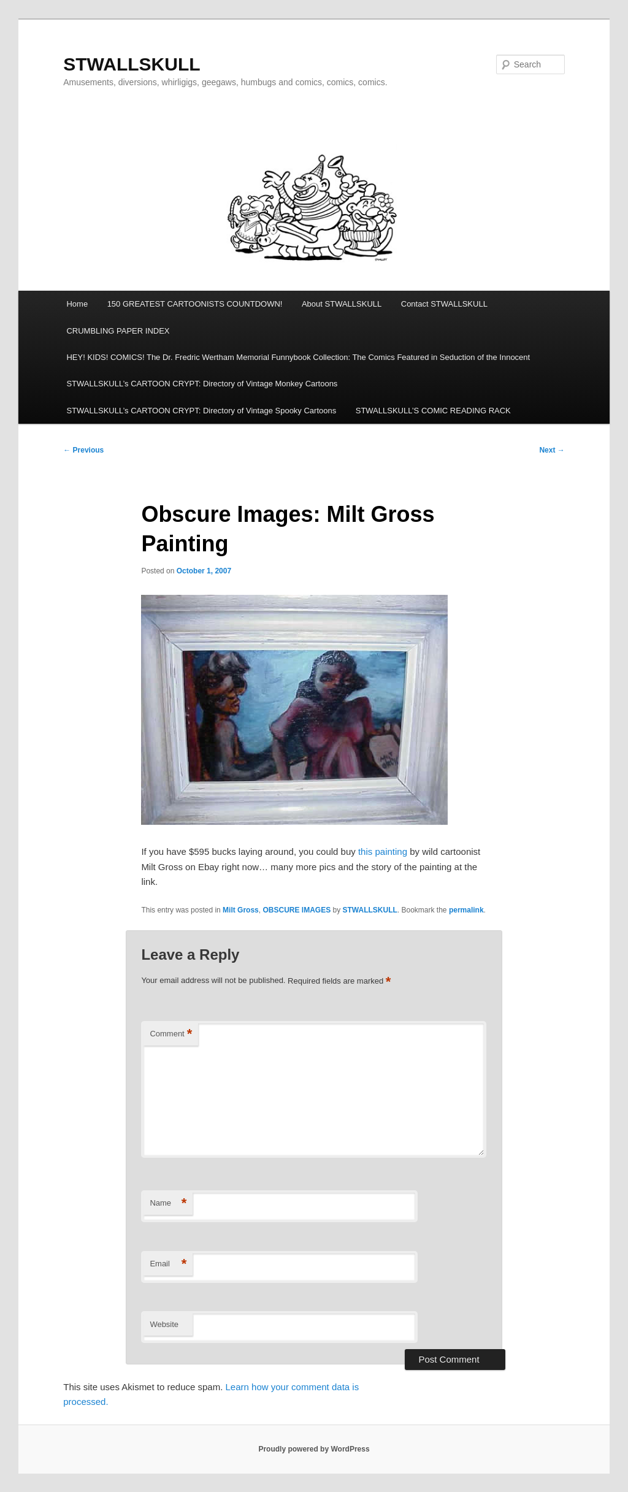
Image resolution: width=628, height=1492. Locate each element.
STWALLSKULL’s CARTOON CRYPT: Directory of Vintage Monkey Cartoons (201, 383)
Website (164, 1324)
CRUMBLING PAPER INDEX (117, 330)
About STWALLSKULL (341, 303)
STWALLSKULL (131, 64)
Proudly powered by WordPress (313, 1449)
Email (168, 1264)
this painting (382, 851)
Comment (171, 1034)
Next (551, 450)
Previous (83, 450)
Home (77, 303)
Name (168, 1203)
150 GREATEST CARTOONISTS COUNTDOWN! (195, 303)
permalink (466, 910)
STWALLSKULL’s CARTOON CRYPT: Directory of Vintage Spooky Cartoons (201, 410)
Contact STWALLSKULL (444, 303)
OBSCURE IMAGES (296, 910)
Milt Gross (241, 910)
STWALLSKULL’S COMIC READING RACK (433, 410)
